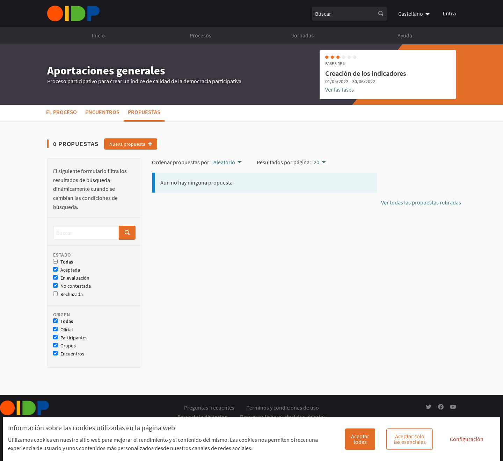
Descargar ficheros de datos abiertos (283, 416)
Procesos (200, 35)
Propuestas (144, 111)
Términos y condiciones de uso (283, 407)
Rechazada (68, 294)
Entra (449, 13)
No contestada (72, 286)
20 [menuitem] (316, 162)
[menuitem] (414, 13)
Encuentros (102, 111)
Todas (63, 262)
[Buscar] (86, 232)
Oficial (63, 330)
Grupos (64, 346)
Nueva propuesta (130, 144)
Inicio (98, 35)
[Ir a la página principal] (73, 13)
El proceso (61, 111)
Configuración (466, 438)
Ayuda (405, 35)
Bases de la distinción (202, 416)
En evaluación (71, 278)
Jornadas (302, 35)
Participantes (70, 338)
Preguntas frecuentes (209, 407)
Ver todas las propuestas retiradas (421, 202)
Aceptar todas (360, 439)
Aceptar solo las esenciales (410, 439)
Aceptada (66, 270)
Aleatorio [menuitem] (224, 162)
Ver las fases (339, 89)
